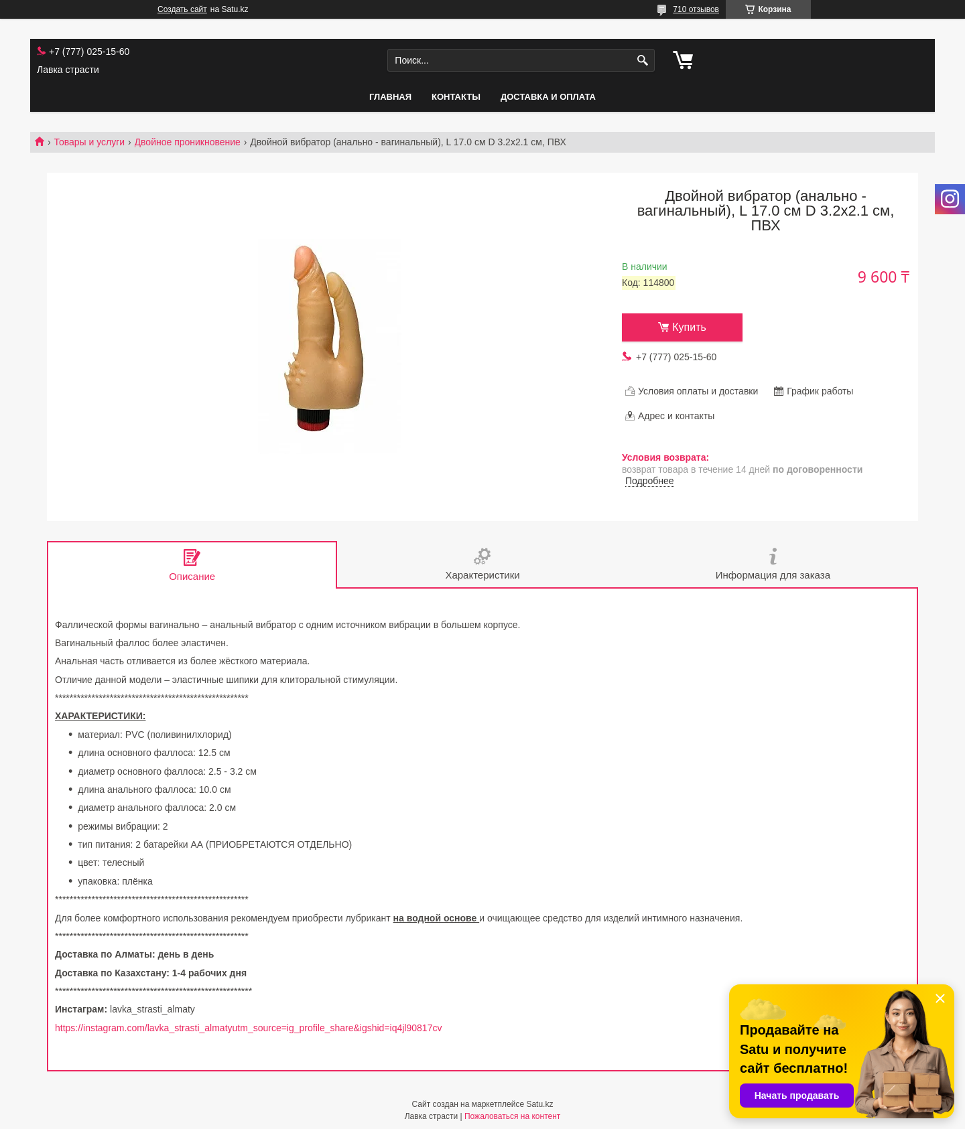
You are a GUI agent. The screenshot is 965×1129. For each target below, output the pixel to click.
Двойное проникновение (188, 142)
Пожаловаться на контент (512, 1116)
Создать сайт (182, 9)
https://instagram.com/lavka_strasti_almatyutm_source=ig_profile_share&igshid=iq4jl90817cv (248, 1028)
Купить (689, 327)
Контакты (456, 97)
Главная (390, 97)
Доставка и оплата (548, 97)
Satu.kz (539, 1104)
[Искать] (643, 60)
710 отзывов (696, 9)
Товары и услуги (89, 142)
